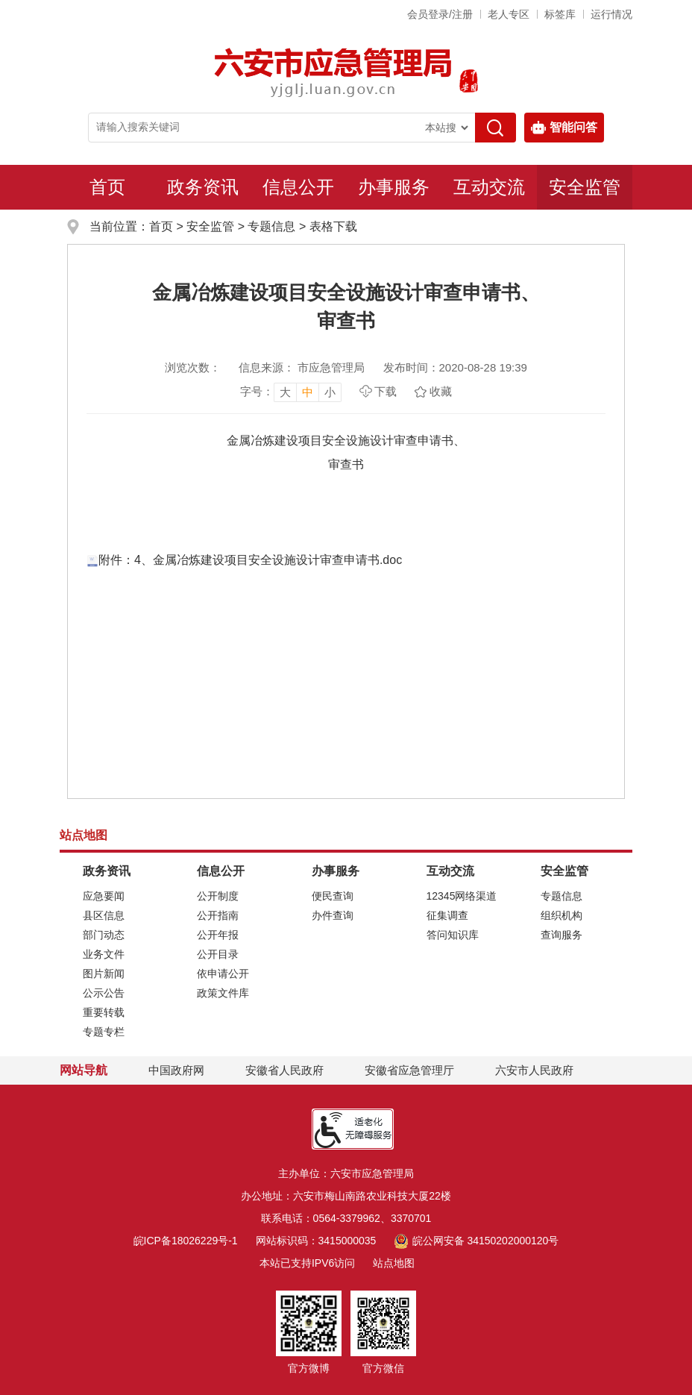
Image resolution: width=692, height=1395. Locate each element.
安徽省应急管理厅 (409, 1070)
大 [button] (285, 392)
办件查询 (332, 915)
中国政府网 (176, 1070)
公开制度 (218, 896)
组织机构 (561, 915)
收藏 (441, 391)
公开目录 (218, 954)
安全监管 (584, 187)
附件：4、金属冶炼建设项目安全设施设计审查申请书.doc (244, 560)
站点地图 (394, 1263)
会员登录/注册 (440, 14)
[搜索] (495, 127)
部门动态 (104, 935)
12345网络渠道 (462, 896)
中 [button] (307, 392)
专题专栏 (104, 1032)
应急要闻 (104, 896)
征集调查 (447, 915)
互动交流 (489, 187)
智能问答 (564, 127)
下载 (385, 391)
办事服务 (394, 187)
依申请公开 (223, 973)
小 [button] (330, 392)
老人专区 (508, 14)
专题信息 (271, 226)
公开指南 (218, 915)
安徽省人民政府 (284, 1070)
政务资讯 (203, 187)
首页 (107, 187)
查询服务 (561, 935)
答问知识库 (453, 935)
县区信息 (104, 915)
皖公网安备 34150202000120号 (476, 1241)
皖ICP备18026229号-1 (185, 1241)
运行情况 (611, 14)
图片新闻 (104, 973)
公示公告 (104, 993)
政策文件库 (223, 993)
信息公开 (298, 187)
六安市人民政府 (534, 1070)
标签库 (560, 14)
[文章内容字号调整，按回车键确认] (291, 392)
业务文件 (104, 954)
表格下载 (333, 226)
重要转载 (104, 1012)
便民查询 (332, 896)
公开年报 (218, 935)
